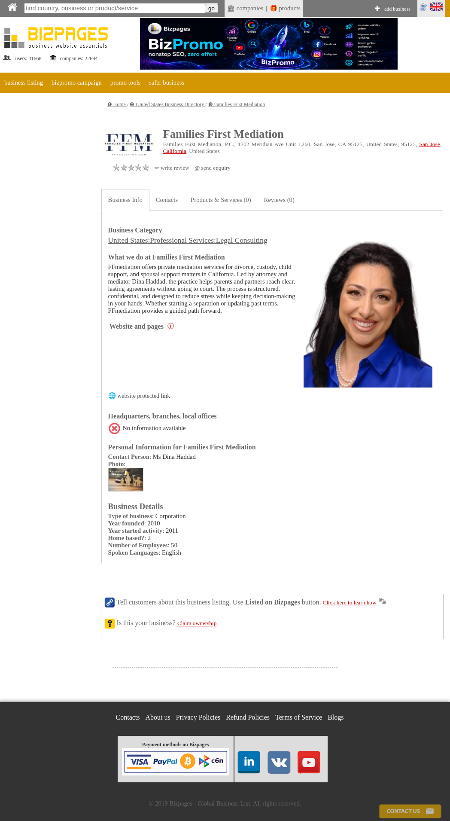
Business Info (125, 199)
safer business (166, 82)
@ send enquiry (213, 168)
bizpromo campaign (77, 82)
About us (158, 717)
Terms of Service (298, 717)
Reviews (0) (279, 199)
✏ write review (172, 168)
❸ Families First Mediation (236, 104)
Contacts (167, 199)
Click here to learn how (350, 602)
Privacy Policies (198, 717)
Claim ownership (196, 623)
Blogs (336, 717)
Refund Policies (248, 717)
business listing (23, 82)
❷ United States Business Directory (167, 104)
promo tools (125, 82)
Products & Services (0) (221, 199)
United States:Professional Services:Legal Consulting (188, 240)
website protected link (143, 396)
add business (397, 9)
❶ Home (117, 104)
